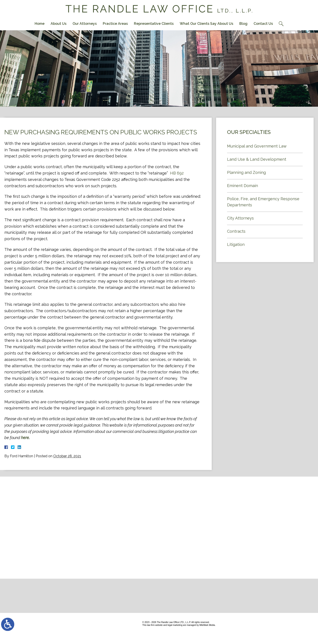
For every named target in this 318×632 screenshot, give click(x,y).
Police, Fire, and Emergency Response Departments (263, 201)
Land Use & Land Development (256, 159)
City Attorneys (240, 218)
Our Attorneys (85, 24)
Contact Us (263, 24)
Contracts (236, 231)
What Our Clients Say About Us (206, 24)
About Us (58, 24)
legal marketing (174, 625)
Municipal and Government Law (257, 146)
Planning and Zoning (246, 172)
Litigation (236, 244)
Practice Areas (115, 24)
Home (39, 24)
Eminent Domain (242, 185)
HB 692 (177, 173)
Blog (243, 24)
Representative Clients (154, 24)
